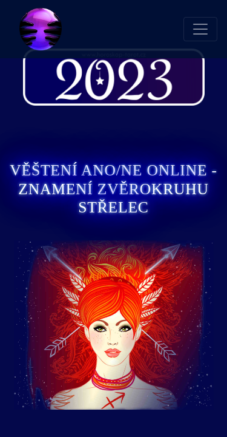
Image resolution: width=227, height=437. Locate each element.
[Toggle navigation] (200, 29)
